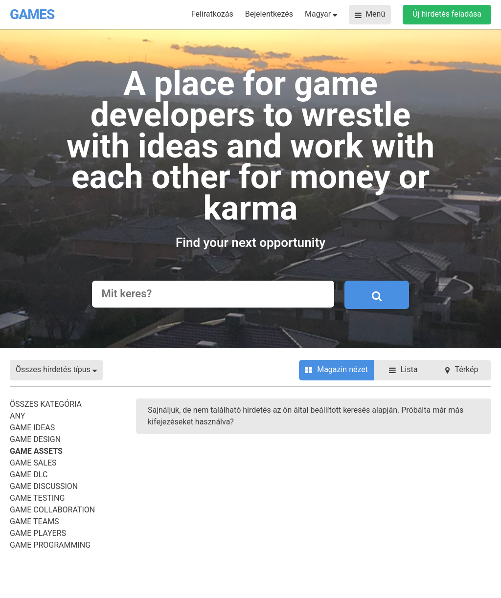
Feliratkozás (212, 14)
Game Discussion (44, 486)
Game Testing (37, 498)
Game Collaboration (52, 509)
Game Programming (50, 545)
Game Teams (34, 521)
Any (17, 416)
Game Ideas (32, 427)
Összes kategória (46, 404)
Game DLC (28, 474)
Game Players (38, 533)
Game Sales (33, 462)
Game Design (35, 439)
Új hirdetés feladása (446, 14)
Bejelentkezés (269, 14)
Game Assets (36, 451)
